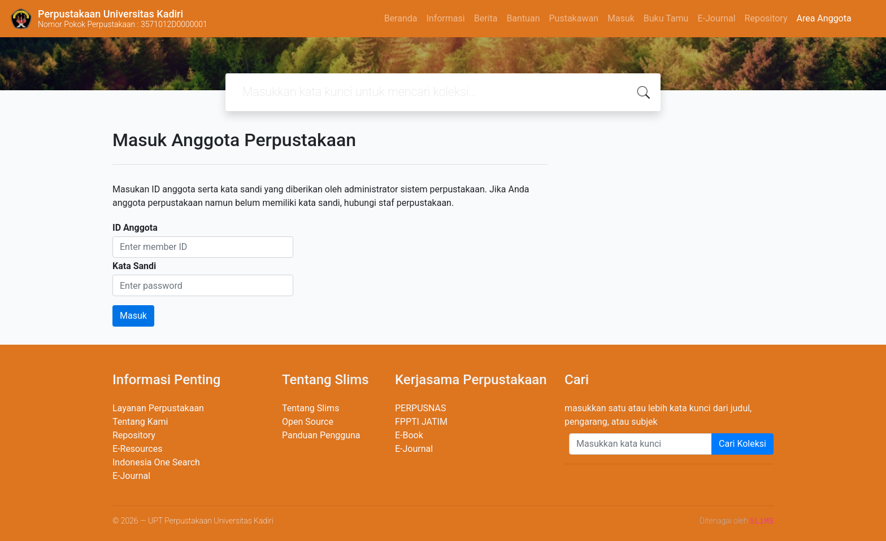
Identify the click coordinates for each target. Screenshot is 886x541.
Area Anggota (824, 18)
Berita (486, 18)
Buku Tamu (666, 18)
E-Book (409, 435)
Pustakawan (573, 18)
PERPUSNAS (420, 408)
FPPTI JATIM (421, 421)
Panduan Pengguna (321, 435)
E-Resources (137, 448)
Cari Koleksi (742, 443)
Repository (766, 18)
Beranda (401, 18)
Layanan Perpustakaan (158, 408)
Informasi (445, 18)
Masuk (621, 18)
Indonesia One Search (156, 462)
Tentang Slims (310, 408)
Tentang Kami (140, 421)
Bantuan (523, 18)
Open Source (307, 421)
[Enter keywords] (640, 444)
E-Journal (716, 18)
